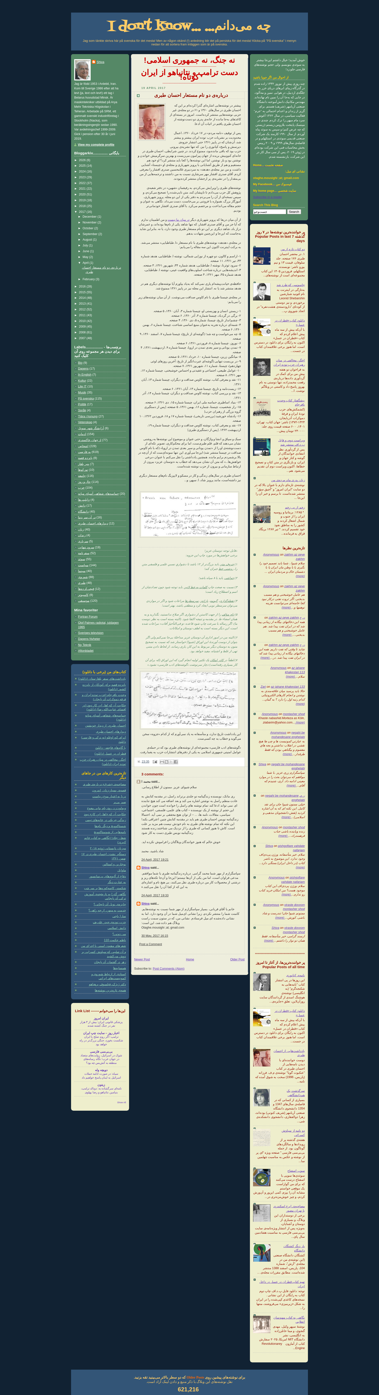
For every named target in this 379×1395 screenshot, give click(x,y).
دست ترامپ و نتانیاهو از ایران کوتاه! (189, 74)
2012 (83, 309)
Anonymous (271, 554)
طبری (82, 583)
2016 (83, 286)
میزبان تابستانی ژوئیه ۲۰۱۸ (108, 848)
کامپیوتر (83, 595)
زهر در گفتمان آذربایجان (110, 962)
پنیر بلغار (83, 464)
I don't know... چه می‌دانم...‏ (189, 26)
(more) (300, 576)
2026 (83, 160)
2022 (83, 183)
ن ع (302, 617)
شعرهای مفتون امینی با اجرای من (103, 946)
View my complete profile (96, 144)
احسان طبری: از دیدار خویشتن (105, 725)
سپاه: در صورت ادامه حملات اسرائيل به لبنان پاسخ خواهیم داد (101, 1075)
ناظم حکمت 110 (115, 940)
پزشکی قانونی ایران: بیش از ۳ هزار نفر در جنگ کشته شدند (101, 1024)
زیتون (101, 1085)
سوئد (81, 559)
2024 (83, 171)
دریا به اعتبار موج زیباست (109, 796)
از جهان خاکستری (89, 440)
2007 (83, 338)
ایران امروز (101, 1018)
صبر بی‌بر (119, 802)
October (88, 228)
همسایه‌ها (119, 968)
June (86, 251)
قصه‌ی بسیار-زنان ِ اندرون (109, 790)
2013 (83, 303)
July (86, 245)
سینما (82, 571)
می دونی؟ (119, 934)
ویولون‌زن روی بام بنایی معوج (106, 808)
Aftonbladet (86, 650)
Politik (82, 404)
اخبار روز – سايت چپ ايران (101, 1033)
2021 (83, 188)
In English (84, 374)
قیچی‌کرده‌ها (86, 589)
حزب (81, 487)
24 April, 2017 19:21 (154, 859)
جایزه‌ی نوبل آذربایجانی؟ (110, 904)
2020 (83, 194)
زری (302, 795)
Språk (82, 410)
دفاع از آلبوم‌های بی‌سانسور (107, 876)
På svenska (86, 398)
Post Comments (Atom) (168, 968)
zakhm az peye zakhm (284, 617)
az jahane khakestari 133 (288, 686)
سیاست (83, 565)
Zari (263, 686)
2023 (83, 177)
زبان (81, 529)
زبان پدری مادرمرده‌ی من (288, 480)
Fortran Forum (88, 616)
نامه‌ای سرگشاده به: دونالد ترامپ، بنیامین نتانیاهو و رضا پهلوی (101, 1090)
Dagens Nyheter (89, 639)
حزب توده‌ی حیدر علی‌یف (109, 922)
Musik (82, 392)
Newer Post (142, 959)
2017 (83, 212)
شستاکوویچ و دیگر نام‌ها (110, 826)
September (90, 234)
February (89, 279)
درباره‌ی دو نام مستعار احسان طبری (191, 95)
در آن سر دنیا (87, 517)
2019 (83, 200)
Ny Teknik (84, 645)
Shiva (262, 764)
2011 (83, 315)
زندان (82, 535)
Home (190, 959)
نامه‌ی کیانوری (295, 975)
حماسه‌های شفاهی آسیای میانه (98, 493)
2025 (83, 165)
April (86, 263)
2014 (83, 298)
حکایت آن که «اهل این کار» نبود (105, 814)
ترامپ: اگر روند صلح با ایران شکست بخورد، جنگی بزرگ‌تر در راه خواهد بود (101, 1040)
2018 (83, 206)
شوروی (83, 577)
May (86, 257)
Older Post (237, 959)
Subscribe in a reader (267, 197)
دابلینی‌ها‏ (84, 499)
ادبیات (82, 434)
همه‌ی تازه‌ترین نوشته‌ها (110, 990)
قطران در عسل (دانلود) (110, 753)
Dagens (83, 368)
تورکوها (83, 470)
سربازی (83, 541)
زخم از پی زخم (295, 507)
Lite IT (82, 386)
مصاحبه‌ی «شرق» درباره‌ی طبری (104, 784)
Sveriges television (90, 633)
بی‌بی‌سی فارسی (101, 1051)
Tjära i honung (88, 416)
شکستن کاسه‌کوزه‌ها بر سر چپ (105, 888)
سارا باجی (119, 916)
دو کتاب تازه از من (293, 249)
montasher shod (294, 714)
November (90, 222)
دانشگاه (83, 511)
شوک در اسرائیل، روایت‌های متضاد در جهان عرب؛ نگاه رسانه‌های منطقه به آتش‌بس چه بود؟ (101, 1059)
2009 (83, 326)
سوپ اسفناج (296, 1171)
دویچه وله (101, 1070)
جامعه (82, 476)
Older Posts (195, 1377)
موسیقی (83, 600)
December (90, 216)
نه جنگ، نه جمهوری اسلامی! (189, 60)
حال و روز (84, 482)
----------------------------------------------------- (189, 66)
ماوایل (121, 870)
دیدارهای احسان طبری (93, 523)
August (88, 239)
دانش (82, 505)
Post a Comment (150, 944)
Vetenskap (85, 422)
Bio (80, 363)
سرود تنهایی (86, 547)
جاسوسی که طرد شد (291, 285)
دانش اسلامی (117, 928)
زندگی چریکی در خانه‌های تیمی (105, 820)
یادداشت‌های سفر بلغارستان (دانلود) (102, 678)
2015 (83, 292)
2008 (83, 332)
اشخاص (83, 446)
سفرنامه (83, 553)
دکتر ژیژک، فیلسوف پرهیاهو (107, 984)
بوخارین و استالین (114, 864)
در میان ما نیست (178, 220)
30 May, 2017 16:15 (154, 935)
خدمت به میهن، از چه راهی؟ (107, 910)
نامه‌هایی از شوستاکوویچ (110, 832)
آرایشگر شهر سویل (91, 428)
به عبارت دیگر (117, 882)
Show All (121, 1102)
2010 (83, 321)
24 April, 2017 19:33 (154, 895)
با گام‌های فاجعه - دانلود (110, 748)
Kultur (82, 380)
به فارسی (84, 452)
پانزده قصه (85, 458)
